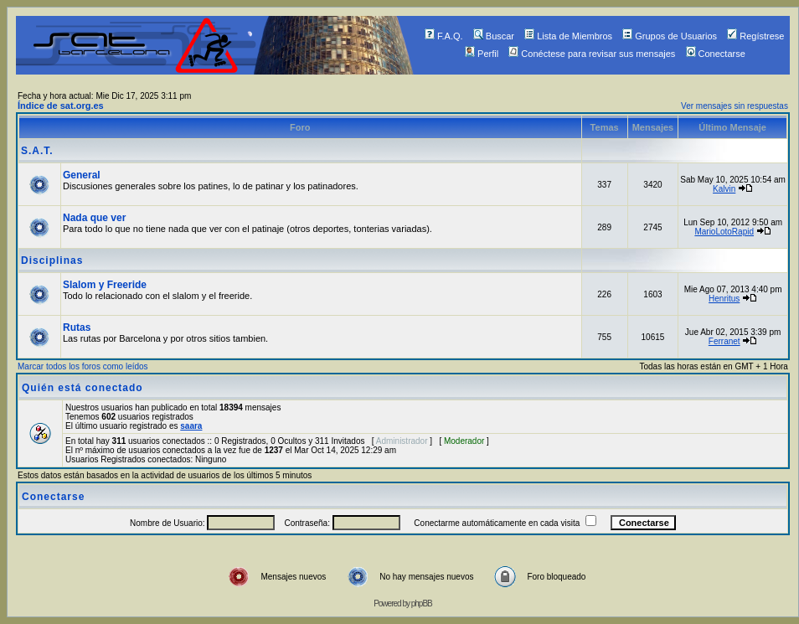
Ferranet (724, 341)
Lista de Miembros (568, 36)
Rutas (76, 327)
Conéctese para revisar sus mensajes (591, 54)
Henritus (724, 298)
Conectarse (715, 54)
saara (191, 426)
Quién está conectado (82, 388)
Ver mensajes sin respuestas (734, 106)
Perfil (481, 54)
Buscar (493, 36)
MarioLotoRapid (724, 231)
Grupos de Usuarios (669, 36)
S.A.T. (37, 151)
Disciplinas (52, 260)
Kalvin (724, 188)
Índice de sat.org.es (61, 106)
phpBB (421, 603)
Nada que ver (94, 218)
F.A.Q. (444, 36)
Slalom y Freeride (105, 285)
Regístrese (755, 36)
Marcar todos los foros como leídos (83, 366)
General (82, 175)
